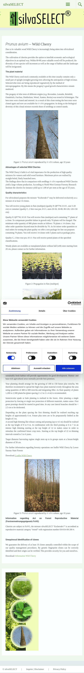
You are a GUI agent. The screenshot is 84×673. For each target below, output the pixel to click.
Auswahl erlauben (42, 368)
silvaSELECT (13, 4)
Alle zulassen (68, 368)
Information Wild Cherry (25, 556)
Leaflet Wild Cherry (23, 455)
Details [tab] (42, 311)
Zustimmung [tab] (15, 311)
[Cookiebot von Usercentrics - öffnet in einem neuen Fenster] (69, 303)
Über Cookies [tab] (69, 311)
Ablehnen (15, 368)
